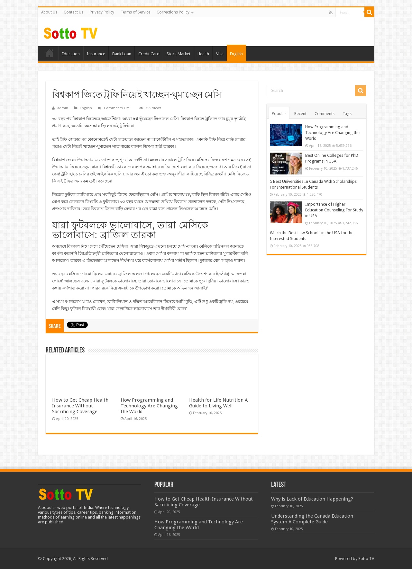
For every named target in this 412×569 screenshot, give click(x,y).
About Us (49, 12)
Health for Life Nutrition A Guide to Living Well (218, 403)
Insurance (96, 53)
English (236, 53)
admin (62, 108)
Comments (324, 113)
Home (49, 53)
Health (203, 53)
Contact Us (73, 12)
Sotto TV (366, 558)
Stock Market (178, 53)
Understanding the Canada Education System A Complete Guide (312, 519)
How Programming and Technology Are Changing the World (149, 405)
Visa (220, 53)
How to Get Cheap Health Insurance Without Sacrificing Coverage (80, 405)
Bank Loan (121, 53)
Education (71, 53)
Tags (347, 113)
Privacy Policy (102, 12)
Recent (300, 113)
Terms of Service (135, 12)
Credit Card (149, 53)
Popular (279, 113)
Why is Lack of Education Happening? (312, 499)
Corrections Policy (173, 12)
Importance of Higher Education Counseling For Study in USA (334, 210)
